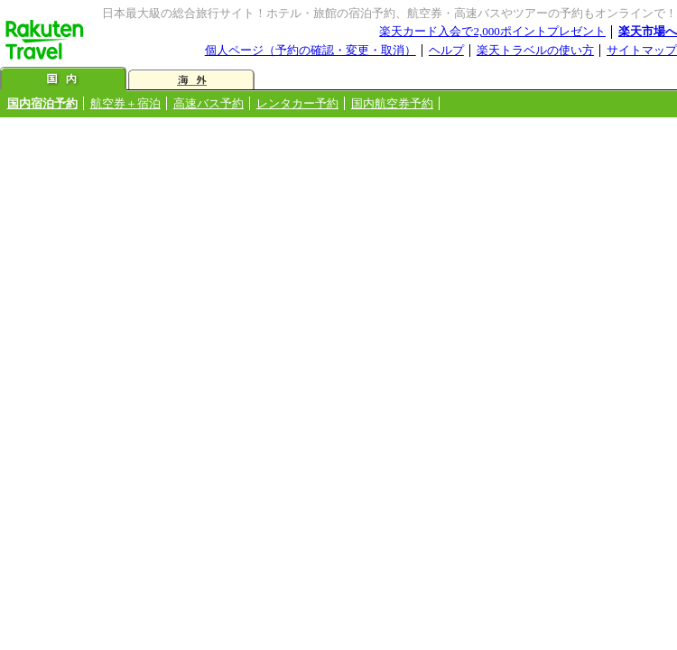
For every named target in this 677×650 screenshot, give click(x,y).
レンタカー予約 (297, 103)
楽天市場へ (647, 31)
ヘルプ (446, 50)
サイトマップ (642, 50)
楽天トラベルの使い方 (535, 50)
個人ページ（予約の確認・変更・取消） (310, 50)
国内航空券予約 (392, 103)
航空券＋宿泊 (125, 103)
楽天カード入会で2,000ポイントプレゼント (492, 31)
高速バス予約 (208, 103)
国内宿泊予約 (42, 103)
